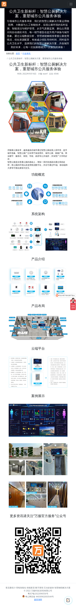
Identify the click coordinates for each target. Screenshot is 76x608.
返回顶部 (38, 599)
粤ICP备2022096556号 (38, 593)
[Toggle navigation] (71, 4)
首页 (18, 53)
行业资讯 (26, 53)
